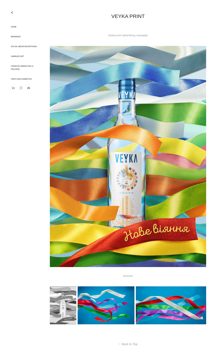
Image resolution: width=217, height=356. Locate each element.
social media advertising (24, 46)
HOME (13, 27)
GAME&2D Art (17, 56)
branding (16, 37)
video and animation (21, 79)
